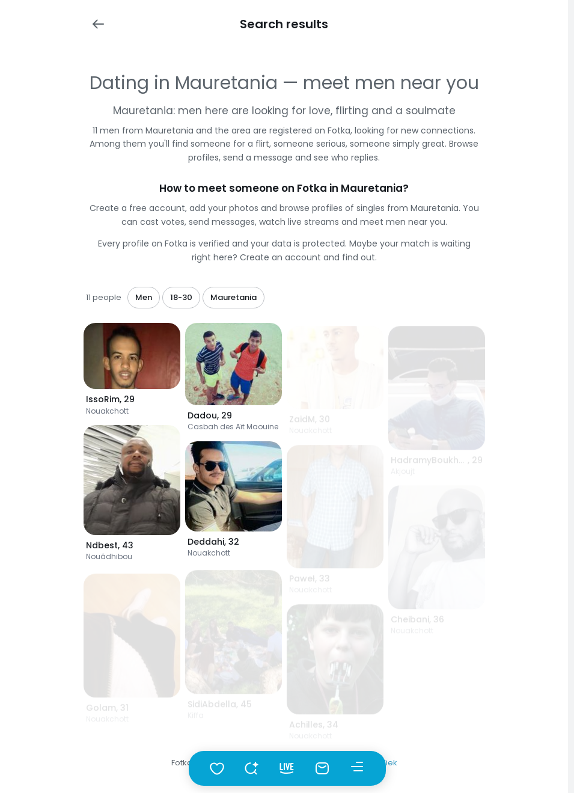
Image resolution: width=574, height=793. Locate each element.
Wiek (387, 762)
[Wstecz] (98, 24)
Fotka (181, 762)
